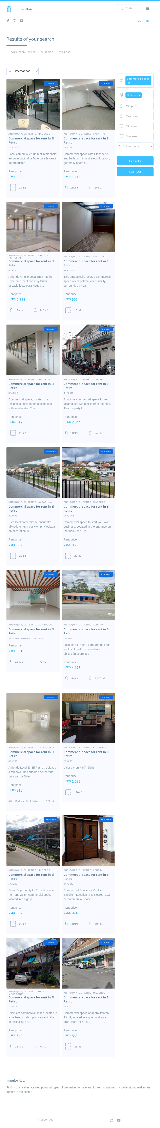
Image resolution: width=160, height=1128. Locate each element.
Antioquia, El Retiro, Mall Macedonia (26, 992)
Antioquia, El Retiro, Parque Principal (28, 255)
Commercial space (23, 52)
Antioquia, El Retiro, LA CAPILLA (30, 502)
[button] (147, 8)
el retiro (47, 52)
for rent (64, 52)
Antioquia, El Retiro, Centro (83, 625)
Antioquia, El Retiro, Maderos (29, 134)
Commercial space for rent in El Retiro (31, 140)
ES (139, 20)
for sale (135, 161)
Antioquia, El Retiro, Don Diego (30, 625)
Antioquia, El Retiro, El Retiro (85, 747)
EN (148, 20)
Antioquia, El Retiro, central (84, 379)
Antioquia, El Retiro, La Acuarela (31, 747)
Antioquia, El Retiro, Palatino (84, 134)
